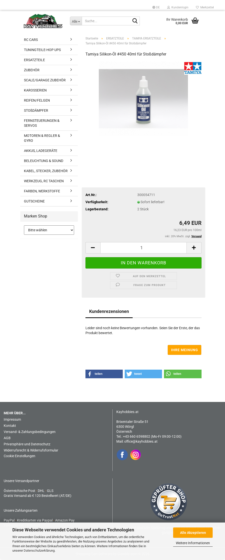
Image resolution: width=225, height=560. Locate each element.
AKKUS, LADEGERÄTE (40, 151)
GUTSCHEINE (34, 201)
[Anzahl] (143, 247)
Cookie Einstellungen (19, 456)
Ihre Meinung (184, 350)
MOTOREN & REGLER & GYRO (42, 138)
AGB (7, 438)
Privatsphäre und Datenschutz (27, 444)
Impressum (12, 419)
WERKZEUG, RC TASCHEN (44, 181)
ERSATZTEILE (34, 60)
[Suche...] (76, 21)
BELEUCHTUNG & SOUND (43, 161)
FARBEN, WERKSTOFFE (42, 191)
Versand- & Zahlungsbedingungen (30, 432)
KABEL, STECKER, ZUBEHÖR (46, 171)
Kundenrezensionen (109, 311)
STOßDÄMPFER (36, 110)
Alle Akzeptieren (193, 533)
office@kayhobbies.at (141, 441)
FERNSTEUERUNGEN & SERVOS (42, 123)
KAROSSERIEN (35, 90)
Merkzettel (205, 7)
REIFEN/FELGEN (37, 100)
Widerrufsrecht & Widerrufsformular (31, 450)
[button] (156, 7)
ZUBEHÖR (32, 70)
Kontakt (10, 426)
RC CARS (31, 40)
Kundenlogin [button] (177, 7)
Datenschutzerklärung (39, 550)
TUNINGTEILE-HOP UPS (42, 50)
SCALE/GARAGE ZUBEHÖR (45, 80)
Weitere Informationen (193, 543)
